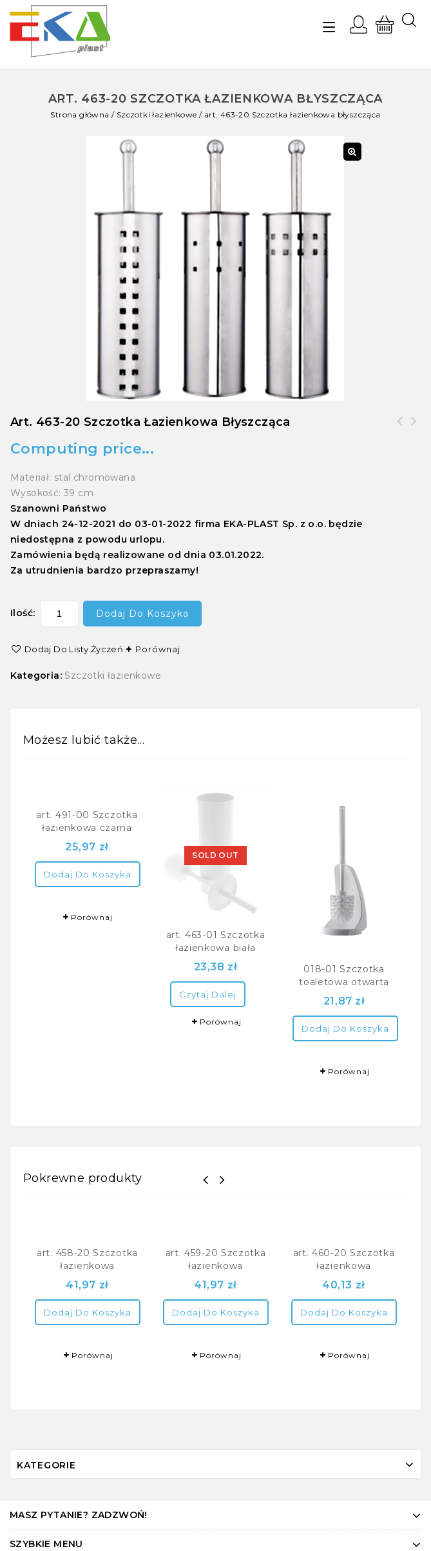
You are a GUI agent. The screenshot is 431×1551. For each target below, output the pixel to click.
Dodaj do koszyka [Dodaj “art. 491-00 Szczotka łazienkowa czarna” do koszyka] (87, 874)
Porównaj (157, 649)
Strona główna (79, 114)
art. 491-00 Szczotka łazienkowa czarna (414, 429)
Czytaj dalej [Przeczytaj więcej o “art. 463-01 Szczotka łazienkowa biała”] (207, 994)
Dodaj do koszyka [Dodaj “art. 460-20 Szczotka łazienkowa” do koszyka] (344, 1312)
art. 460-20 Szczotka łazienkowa (400, 429)
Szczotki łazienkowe (157, 114)
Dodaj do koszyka (142, 613)
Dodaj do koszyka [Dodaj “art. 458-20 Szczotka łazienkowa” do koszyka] (87, 1312)
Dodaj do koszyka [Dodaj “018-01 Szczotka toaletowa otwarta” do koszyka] (345, 1028)
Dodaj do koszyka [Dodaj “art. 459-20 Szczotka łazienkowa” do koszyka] (216, 1312)
